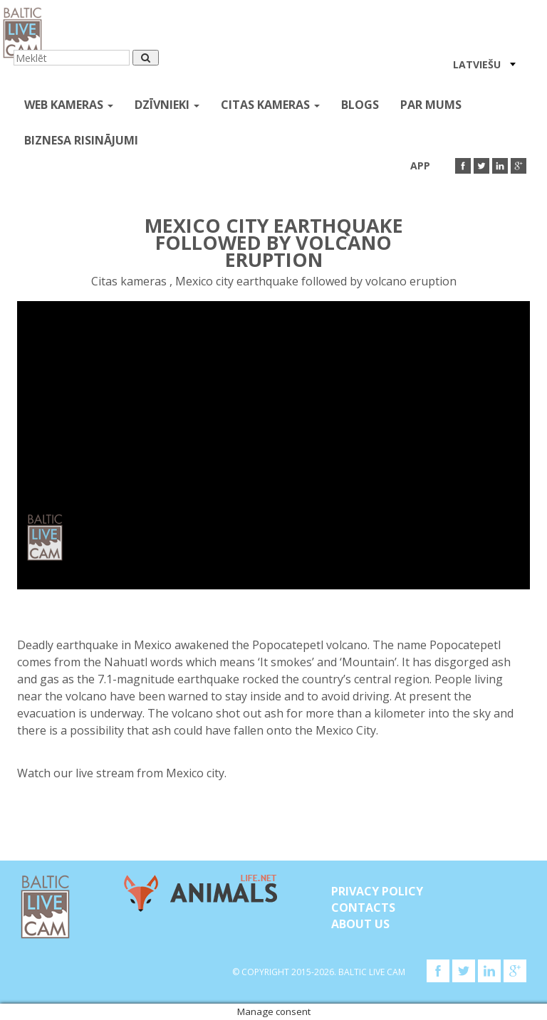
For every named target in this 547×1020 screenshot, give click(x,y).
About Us (360, 924)
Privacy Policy (377, 891)
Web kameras (68, 104)
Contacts (363, 907)
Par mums (431, 104)
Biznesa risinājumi (81, 140)
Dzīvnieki (167, 104)
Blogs (360, 104)
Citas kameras (270, 104)
